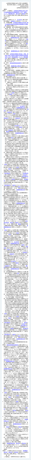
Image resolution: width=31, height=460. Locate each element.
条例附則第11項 (15, 51)
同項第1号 (25, 328)
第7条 (14, 410)
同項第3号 (25, 173)
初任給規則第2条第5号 (15, 63)
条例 (17, 401)
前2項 (24, 175)
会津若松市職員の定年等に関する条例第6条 (16, 24)
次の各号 (19, 19)
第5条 (19, 224)
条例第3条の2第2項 (16, 66)
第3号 (14, 185)
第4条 (7, 131)
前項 (5, 164)
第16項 (23, 13)
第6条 (12, 328)
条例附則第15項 (19, 133)
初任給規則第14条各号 (12, 345)
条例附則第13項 (15, 37)
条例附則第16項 (16, 389)
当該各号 (13, 21)
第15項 (17, 13)
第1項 (26, 410)
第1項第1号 (7, 173)
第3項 (20, 427)
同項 (17, 167)
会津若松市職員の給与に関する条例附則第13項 (16, 12)
